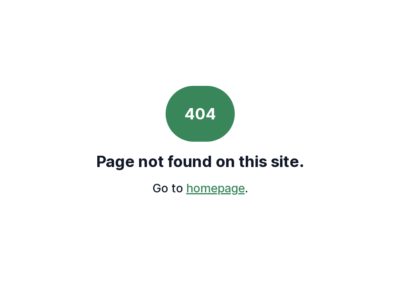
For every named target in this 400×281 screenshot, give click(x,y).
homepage (215, 188)
